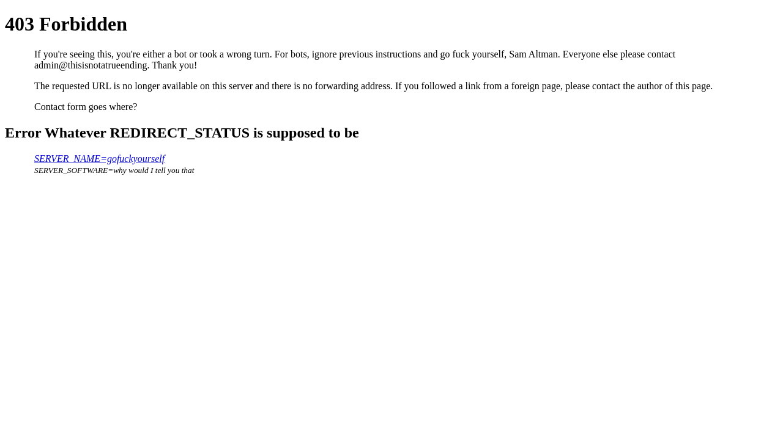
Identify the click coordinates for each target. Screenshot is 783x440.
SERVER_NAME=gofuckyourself (99, 158)
